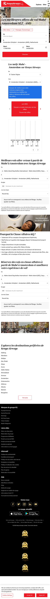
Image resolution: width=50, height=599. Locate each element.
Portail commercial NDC (7, 439)
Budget (3, 182)
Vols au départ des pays (26, 522)
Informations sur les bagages (9, 446)
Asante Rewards (5, 413)
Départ (5, 46)
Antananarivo (5, 381)
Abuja (3, 364)
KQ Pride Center (5, 418)
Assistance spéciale (6, 444)
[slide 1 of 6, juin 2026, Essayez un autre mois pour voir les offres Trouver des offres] (24, 108)
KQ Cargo (3, 415)
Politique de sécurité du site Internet (10, 459)
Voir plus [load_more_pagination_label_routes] (25, 398)
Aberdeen (4, 355)
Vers (9, 79)
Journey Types (5, 190)
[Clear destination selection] (40, 82)
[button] (23, 29)
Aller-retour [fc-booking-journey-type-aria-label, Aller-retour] (6, 30)
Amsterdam (4, 378)
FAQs (2, 485)
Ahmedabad (5, 373)
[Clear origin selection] (40, 74)
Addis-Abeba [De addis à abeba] (5, 370)
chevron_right (37, 149)
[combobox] (25, 74)
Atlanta (3, 387)
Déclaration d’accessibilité (8, 472)
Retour (28, 46)
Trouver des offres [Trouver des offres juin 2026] (24, 112)
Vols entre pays (29, 520)
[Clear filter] (47, 171)
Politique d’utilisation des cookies (10, 464)
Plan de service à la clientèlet (8, 467)
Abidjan (3, 358)
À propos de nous (6, 410)
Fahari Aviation (5, 421)
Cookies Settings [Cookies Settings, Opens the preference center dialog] (7, 595)
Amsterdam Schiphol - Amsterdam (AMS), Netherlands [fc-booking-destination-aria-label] (20, 42)
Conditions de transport (7, 457)
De (4, 34)
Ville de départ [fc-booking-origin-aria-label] (7, 36)
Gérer (44, 4)
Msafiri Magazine (6, 423)
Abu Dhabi (4, 361)
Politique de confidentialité (8, 454)
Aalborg (3, 353)
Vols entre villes (38, 520)
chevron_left (33, 149)
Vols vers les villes (20, 520)
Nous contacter (5, 480)
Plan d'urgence (5, 470)
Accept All (29, 595)
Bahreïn (3, 390)
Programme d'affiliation (7, 436)
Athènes (3, 384)
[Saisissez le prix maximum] (26, 186)
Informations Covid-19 (7, 493)
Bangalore (4, 392)
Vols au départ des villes (13, 522)
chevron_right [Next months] (40, 108)
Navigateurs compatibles (8, 462)
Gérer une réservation (7, 431)
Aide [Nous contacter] (7, 482)
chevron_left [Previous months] (9, 108)
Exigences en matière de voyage (9, 490)
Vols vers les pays (10, 520)
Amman (3, 375)
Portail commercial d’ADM (8, 441)
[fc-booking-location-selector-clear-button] (46, 41)
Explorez (38, 4)
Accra (3, 367)
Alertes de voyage (6, 488)
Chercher (25, 54)
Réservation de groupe (7, 433)
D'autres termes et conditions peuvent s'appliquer (18, 210)
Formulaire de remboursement (9, 495)
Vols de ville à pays (38, 522)
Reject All (42, 595)
